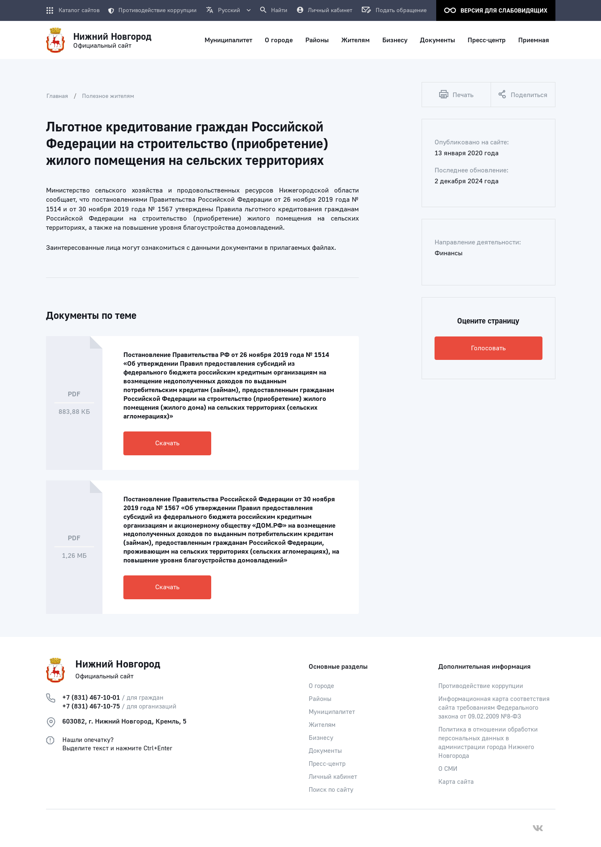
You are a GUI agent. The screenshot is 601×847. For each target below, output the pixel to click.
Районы (320, 699)
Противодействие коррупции (152, 10)
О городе (321, 686)
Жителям (322, 725)
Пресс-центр (327, 764)
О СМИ (448, 769)
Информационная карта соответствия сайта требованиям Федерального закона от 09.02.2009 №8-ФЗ (494, 708)
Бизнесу (321, 738)
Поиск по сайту (331, 790)
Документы (325, 751)
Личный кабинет (333, 777)
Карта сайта (456, 782)
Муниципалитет (332, 712)
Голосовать (488, 348)
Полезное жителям (108, 96)
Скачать (167, 443)
